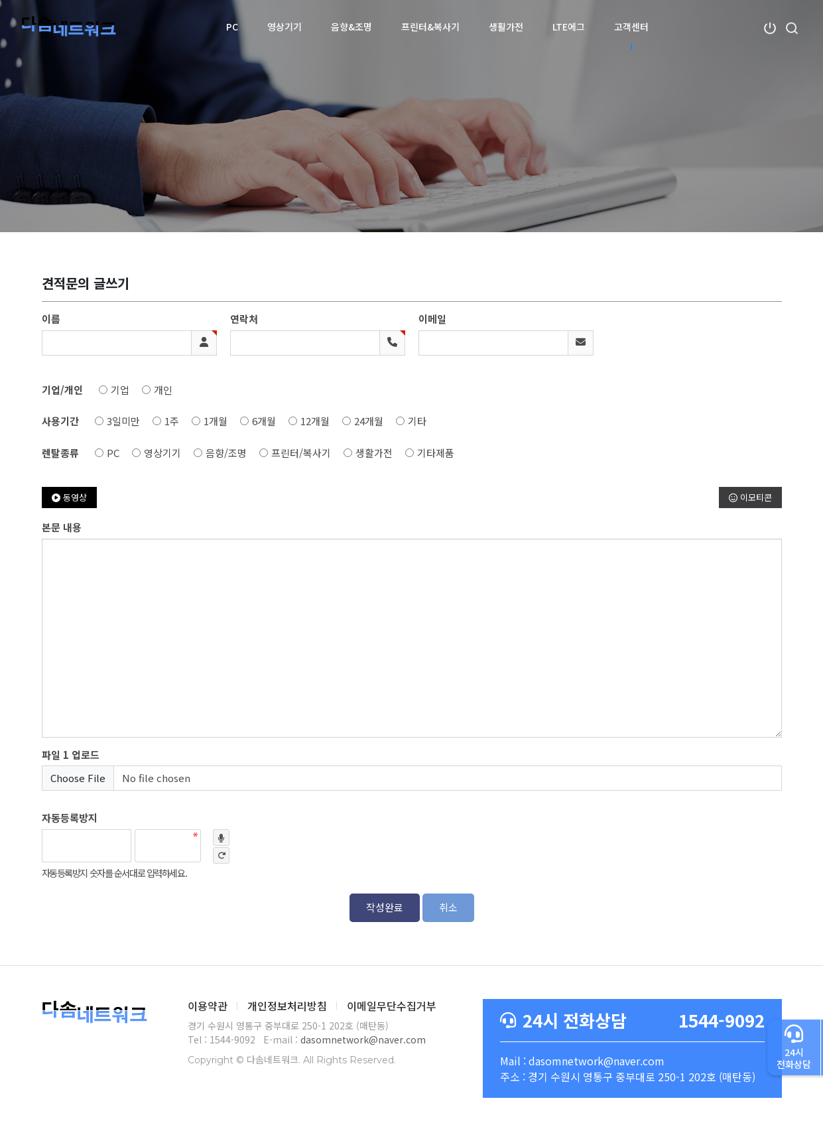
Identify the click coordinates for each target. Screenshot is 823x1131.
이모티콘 (750, 497)
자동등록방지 (69, 818)
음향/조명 (226, 453)
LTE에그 (568, 26)
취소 (448, 907)
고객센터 (631, 26)
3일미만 (123, 421)
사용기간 (60, 421)
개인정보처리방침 (287, 1005)
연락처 (244, 319)
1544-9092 (632, 1021)
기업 (120, 390)
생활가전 (506, 26)
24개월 (368, 421)
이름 (51, 319)
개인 (163, 390)
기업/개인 (62, 390)
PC (232, 26)
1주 (171, 421)
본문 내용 (62, 527)
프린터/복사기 (301, 453)
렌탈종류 (60, 453)
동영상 (69, 497)
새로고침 (221, 855)
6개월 (264, 421)
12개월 (315, 421)
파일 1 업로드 (70, 755)
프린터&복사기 (430, 26)
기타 (417, 421)
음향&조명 (351, 26)
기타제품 (435, 453)
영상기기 (284, 26)
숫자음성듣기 (221, 837)
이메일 (432, 319)
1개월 (215, 421)
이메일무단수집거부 (391, 1005)
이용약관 (207, 1005)
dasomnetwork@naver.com (363, 1039)
